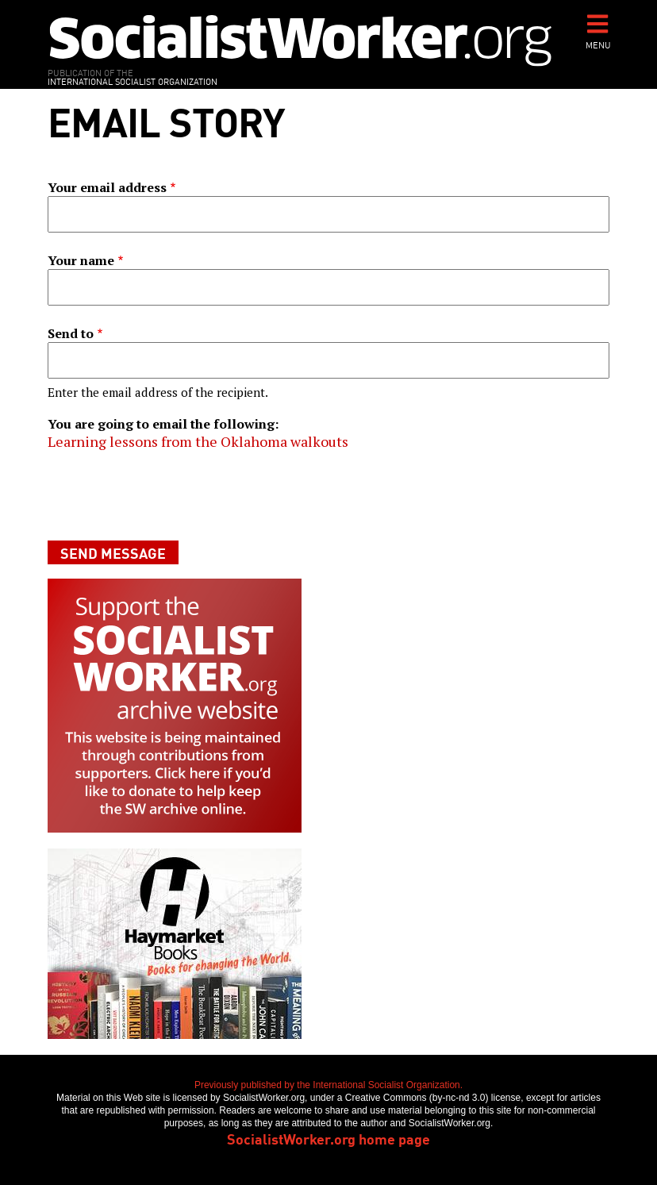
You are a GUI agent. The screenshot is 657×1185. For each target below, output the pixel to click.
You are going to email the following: (163, 424)
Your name (81, 260)
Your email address (107, 187)
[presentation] (168, 495)
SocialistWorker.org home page (328, 1138)
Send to (71, 333)
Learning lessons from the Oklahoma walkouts (198, 441)
